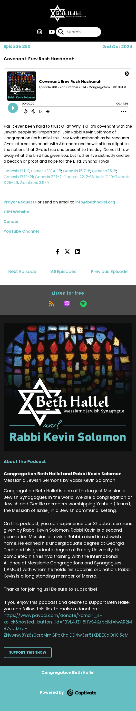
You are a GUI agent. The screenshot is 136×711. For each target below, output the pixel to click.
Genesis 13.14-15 (46, 171)
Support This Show (27, 652)
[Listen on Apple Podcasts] (67, 303)
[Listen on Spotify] (83, 303)
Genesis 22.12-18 (78, 177)
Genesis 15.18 (104, 171)
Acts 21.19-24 (108, 177)
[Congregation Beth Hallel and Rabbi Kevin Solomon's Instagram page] (39, 32)
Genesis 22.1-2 (48, 177)
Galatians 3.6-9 (34, 182)
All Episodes (64, 271)
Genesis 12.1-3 (16, 171)
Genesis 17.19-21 (18, 177)
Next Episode (22, 271)
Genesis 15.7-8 (76, 171)
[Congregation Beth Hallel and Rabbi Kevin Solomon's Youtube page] (49, 32)
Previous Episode (109, 271)
